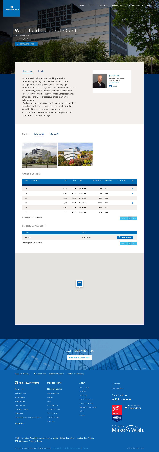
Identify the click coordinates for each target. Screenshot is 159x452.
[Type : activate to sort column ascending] (97, 232)
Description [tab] (27, 71)
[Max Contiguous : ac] (95, 182)
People (92, 5)
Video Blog (51, 421)
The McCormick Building (75, 374)
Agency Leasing (20, 397)
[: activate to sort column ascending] (125, 232)
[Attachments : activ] (44, 182)
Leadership (83, 395)
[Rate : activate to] (71, 182)
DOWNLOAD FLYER (27, 44)
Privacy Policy (57, 448)
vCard (113, 86)
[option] (112, 82)
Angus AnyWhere (117, 388)
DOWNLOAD (126, 237)
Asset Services (20, 401)
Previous (123, 218)
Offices (82, 411)
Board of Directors (86, 399)
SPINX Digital (139, 448)
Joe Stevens (114, 75)
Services (81, 5)
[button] (79, 284)
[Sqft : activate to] (63, 182)
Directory (83, 391)
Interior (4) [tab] (54, 134)
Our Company (84, 387)
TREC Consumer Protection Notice (28, 441)
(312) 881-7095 (114, 82)
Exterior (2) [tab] (39, 134)
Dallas (62, 438)
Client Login (116, 384)
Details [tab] (41, 71)
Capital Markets (20, 405)
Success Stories (52, 413)
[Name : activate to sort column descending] (51, 232)
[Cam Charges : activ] (122, 182)
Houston (79, 438)
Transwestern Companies (88, 407)
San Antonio (89, 438)
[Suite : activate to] (25, 182)
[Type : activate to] (82, 182)
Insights (50, 397)
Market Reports (118, 5)
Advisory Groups (20, 393)
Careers (82, 415)
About (149, 5)
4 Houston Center (40, 374)
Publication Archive (53, 409)
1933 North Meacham (56, 374)
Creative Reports (53, 393)
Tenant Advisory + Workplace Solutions (28, 417)
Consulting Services (21, 409)
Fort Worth (70, 438)
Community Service (86, 403)
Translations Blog (53, 417)
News (49, 401)
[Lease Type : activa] (108, 182)
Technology (19, 413)
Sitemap (85, 448)
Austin (55, 438)
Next (134, 218)
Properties (103, 5)
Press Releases (52, 405)
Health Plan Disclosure (72, 448)
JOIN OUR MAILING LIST (79, 357)
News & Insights (136, 5)
